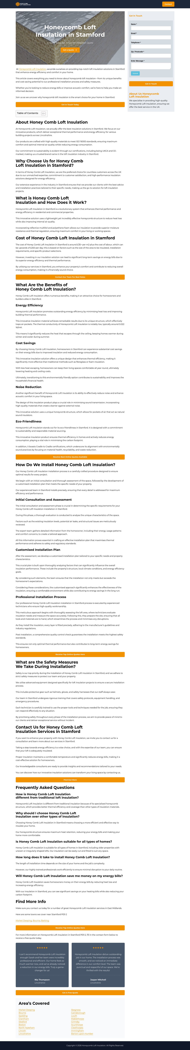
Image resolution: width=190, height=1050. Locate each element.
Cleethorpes (77, 1028)
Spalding (23, 1016)
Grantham (24, 1019)
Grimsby (75, 1022)
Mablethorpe (77, 1019)
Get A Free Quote (70, 993)
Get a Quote (70, 50)
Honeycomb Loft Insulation (32, 69)
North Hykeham (27, 1028)
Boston (22, 1025)
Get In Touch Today (70, 105)
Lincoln (22, 1031)
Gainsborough (78, 1013)
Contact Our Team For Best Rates (70, 277)
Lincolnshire (25, 1034)
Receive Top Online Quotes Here (70, 654)
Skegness (76, 1010)
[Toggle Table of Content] (42, 113)
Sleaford (23, 1022)
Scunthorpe (77, 1025)
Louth (74, 1016)
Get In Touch (151, 84)
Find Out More (70, 780)
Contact (168, 4)
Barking (45, 920)
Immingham (77, 1031)
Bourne (36, 920)
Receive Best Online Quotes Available (70, 457)
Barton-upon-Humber (82, 1034)
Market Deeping (24, 920)
